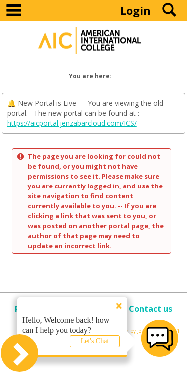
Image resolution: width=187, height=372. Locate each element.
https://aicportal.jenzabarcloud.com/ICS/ (72, 123)
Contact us (150, 308)
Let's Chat (95, 341)
